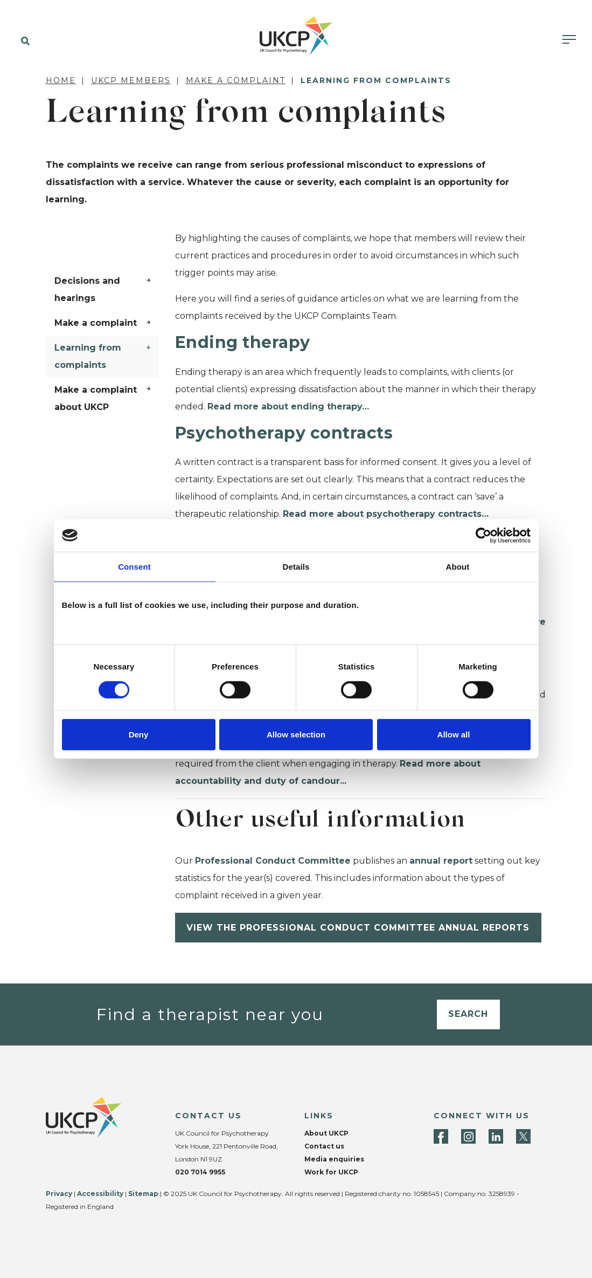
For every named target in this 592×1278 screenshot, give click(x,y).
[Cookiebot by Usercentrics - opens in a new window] (483, 535)
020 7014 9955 (200, 1172)
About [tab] (458, 566)
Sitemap (143, 1194)
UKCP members (131, 80)
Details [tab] (296, 566)
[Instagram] (468, 1136)
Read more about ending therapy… (288, 406)
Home (61, 80)
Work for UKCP (331, 1172)
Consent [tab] (134, 566)
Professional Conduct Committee (273, 861)
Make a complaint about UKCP (95, 398)
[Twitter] (523, 1136)
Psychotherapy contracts (284, 433)
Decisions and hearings (87, 289)
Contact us (324, 1146)
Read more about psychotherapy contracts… (386, 514)
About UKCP (326, 1133)
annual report (440, 861)
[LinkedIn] (495, 1136)
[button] (23, 41)
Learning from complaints (87, 356)
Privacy (59, 1194)
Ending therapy (242, 342)
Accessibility (100, 1194)
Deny (139, 734)
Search (468, 1014)
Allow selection (296, 734)
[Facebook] (440, 1136)
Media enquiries (334, 1159)
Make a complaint (235, 80)
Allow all (453, 734)
